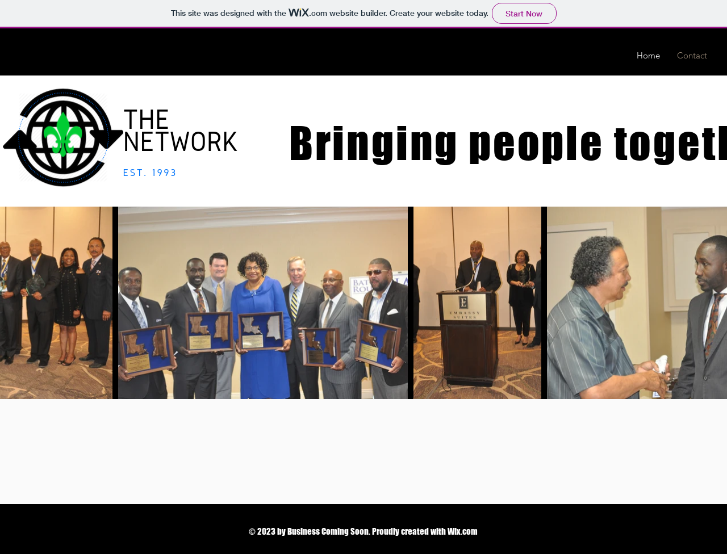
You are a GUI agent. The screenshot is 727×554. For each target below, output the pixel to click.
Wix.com (463, 531)
